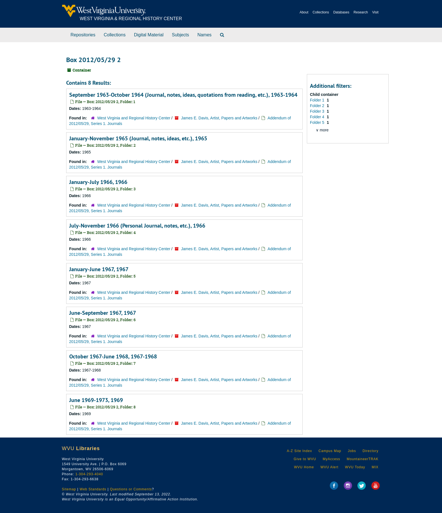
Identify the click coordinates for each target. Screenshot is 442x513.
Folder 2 (317, 105)
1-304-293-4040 (89, 474)
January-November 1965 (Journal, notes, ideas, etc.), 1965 (138, 138)
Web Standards (93, 489)
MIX (375, 467)
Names (204, 34)
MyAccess (331, 459)
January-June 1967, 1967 (98, 269)
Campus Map (330, 451)
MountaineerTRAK (363, 459)
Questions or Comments (131, 489)
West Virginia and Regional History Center (133, 118)
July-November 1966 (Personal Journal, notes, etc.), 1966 (137, 225)
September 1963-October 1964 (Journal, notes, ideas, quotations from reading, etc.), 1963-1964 (183, 94)
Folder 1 (317, 100)
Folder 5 (317, 122)
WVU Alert (329, 467)
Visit (375, 12)
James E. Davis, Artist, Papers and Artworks (219, 118)
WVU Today (355, 467)
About (304, 12)
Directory (370, 451)
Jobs (352, 451)
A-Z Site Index (299, 451)
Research (360, 12)
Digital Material (149, 34)
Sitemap (69, 489)
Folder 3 (317, 111)
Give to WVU (305, 459)
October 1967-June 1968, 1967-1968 (113, 356)
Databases (341, 12)
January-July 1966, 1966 (98, 182)
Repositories (83, 34)
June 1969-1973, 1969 (96, 400)
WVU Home (304, 467)
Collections (321, 12)
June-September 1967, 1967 (102, 312)
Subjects (180, 34)
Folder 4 (317, 117)
